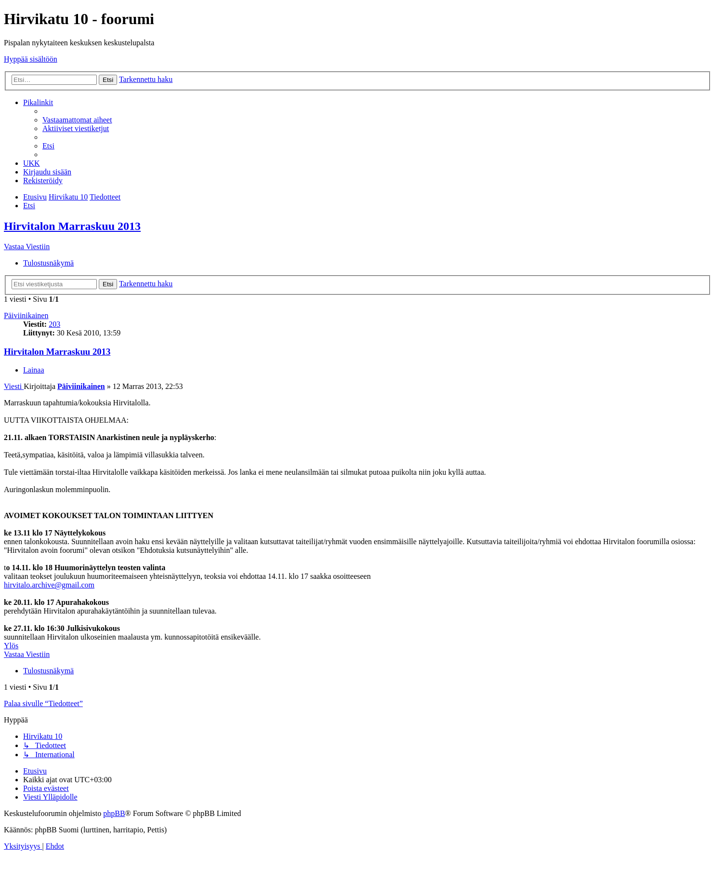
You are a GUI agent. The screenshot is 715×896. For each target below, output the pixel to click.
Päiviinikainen (26, 315)
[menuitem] (77, 120)
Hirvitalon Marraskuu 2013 (72, 226)
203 (54, 324)
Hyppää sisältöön (30, 59)
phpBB (114, 813)
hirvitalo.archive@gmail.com (49, 585)
